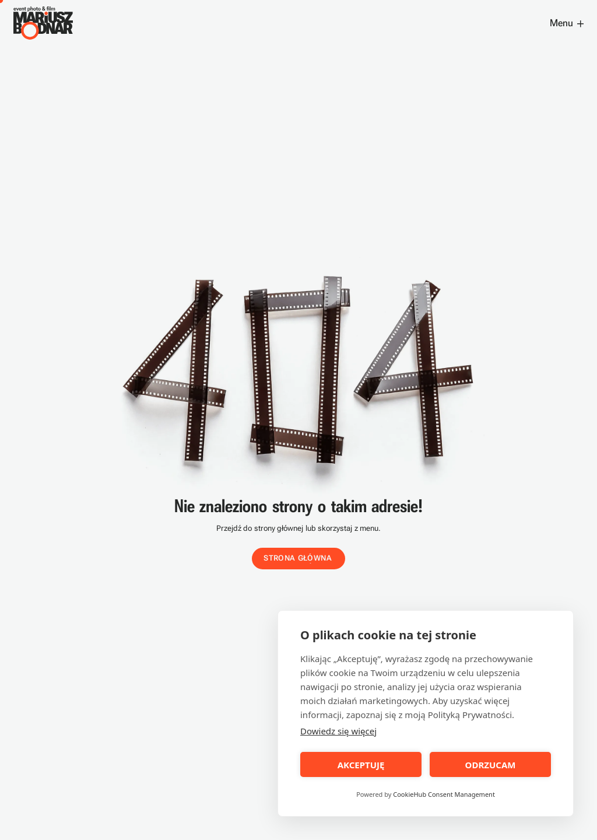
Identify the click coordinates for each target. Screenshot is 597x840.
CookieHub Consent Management (444, 794)
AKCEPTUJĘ (361, 765)
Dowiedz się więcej (338, 731)
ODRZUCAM (490, 765)
